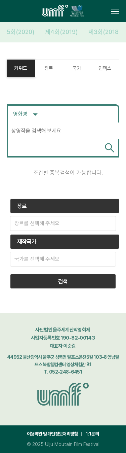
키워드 (20, 68)
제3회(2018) (104, 31)
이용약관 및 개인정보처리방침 (52, 434)
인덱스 (105, 68)
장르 (48, 68)
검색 (109, 147)
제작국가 (26, 241)
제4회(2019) (61, 31)
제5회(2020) (17, 31)
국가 (77, 68)
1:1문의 (92, 434)
